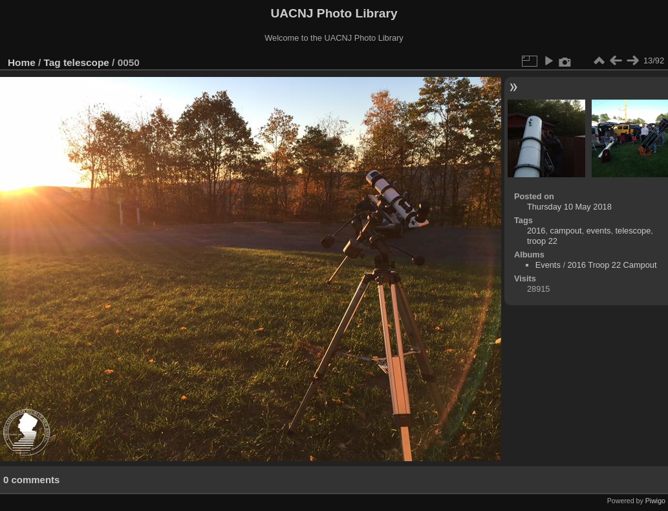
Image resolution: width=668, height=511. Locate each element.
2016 (536, 230)
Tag (52, 62)
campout (566, 230)
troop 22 (542, 241)
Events (548, 265)
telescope (86, 62)
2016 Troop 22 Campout (612, 265)
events (599, 230)
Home (22, 62)
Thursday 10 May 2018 (569, 207)
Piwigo (655, 501)
